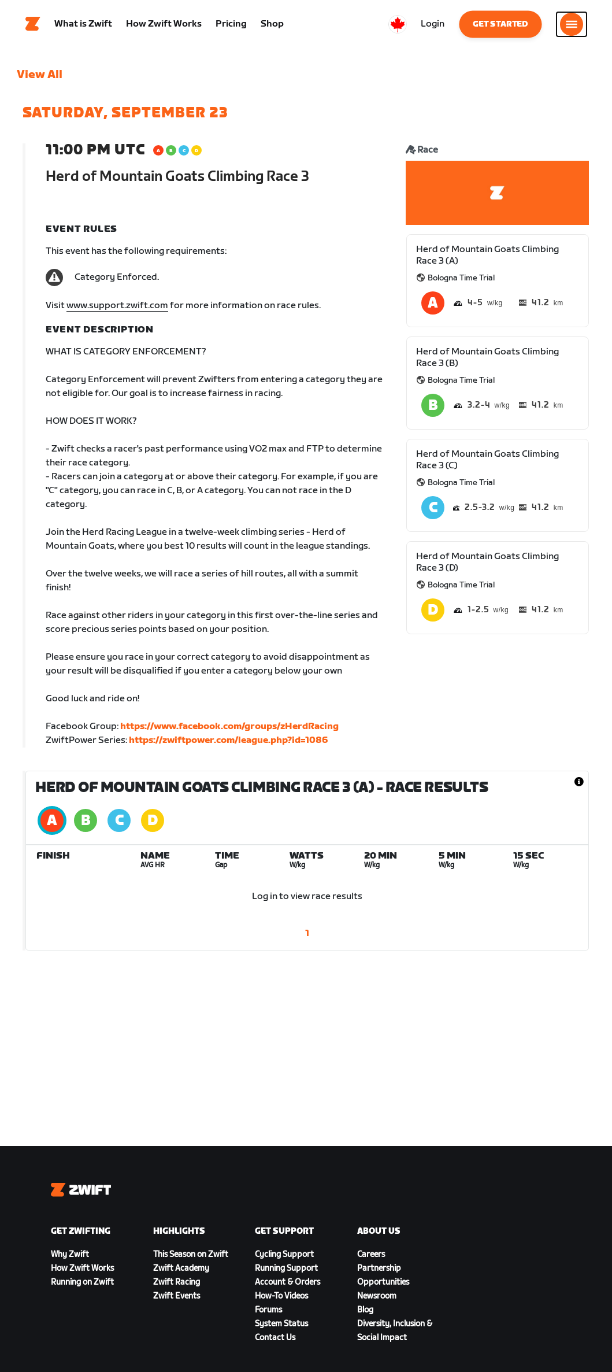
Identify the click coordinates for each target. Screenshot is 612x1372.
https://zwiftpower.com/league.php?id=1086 (228, 743)
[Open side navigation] (572, 26)
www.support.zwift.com (117, 309)
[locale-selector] (397, 26)
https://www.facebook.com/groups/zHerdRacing (229, 729)
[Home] (33, 26)
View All (39, 78)
